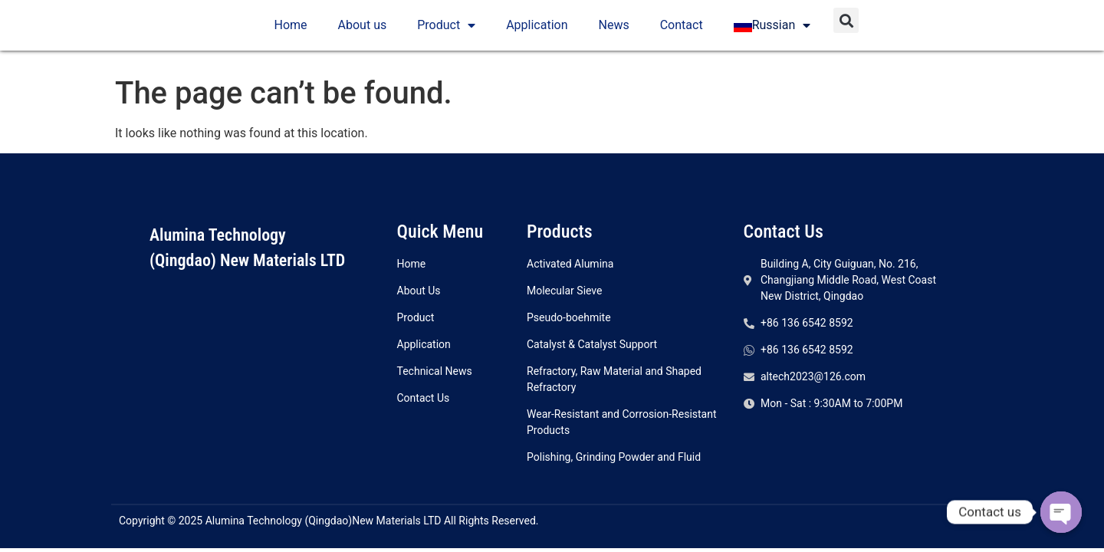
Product (446, 28)
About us (362, 28)
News (614, 28)
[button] (846, 23)
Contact (681, 28)
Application (536, 28)
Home (290, 28)
